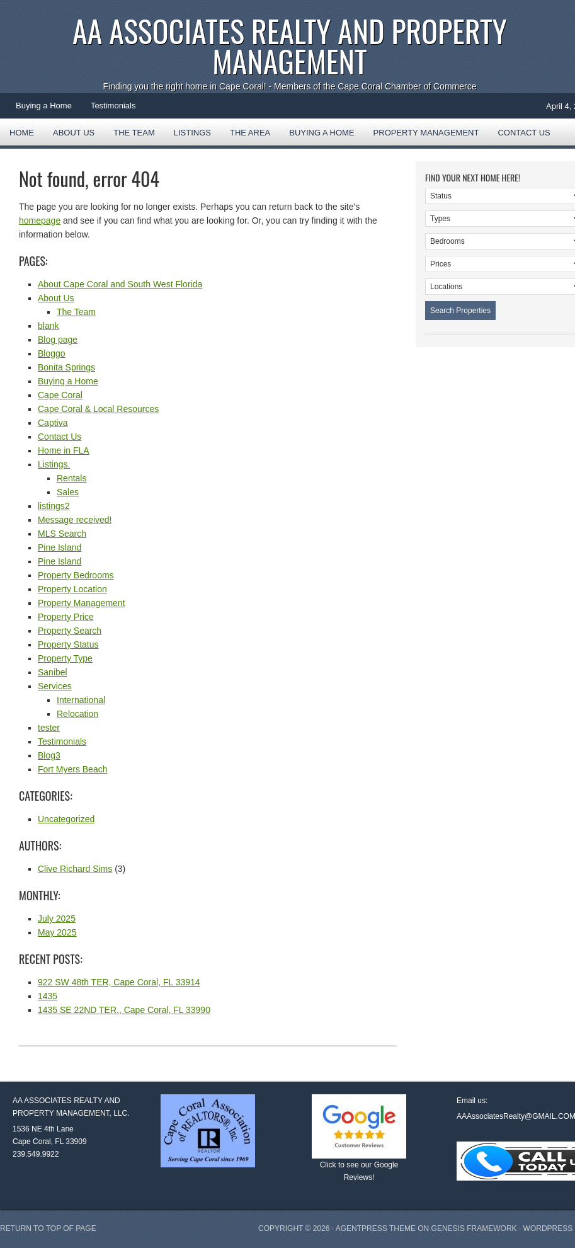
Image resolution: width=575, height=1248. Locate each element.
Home (21, 132)
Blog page (57, 340)
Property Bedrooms (76, 575)
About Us (73, 132)
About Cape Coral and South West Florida (120, 284)
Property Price (66, 617)
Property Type (65, 658)
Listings (192, 132)
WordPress (548, 1228)
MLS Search (62, 534)
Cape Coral (60, 395)
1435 (47, 996)
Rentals (71, 478)
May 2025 (57, 932)
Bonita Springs (66, 367)
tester (49, 728)
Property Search (69, 631)
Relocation (77, 714)
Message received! (75, 520)
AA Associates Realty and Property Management (289, 45)
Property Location (72, 589)
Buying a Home (44, 105)
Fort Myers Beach (72, 769)
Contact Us (524, 132)
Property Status (68, 644)
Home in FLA (63, 450)
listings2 (54, 506)
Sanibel (52, 672)
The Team (134, 132)
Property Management (426, 132)
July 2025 (57, 918)
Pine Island (59, 547)
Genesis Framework (474, 1228)
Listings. (54, 464)
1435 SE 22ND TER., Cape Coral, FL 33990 (124, 1010)
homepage (39, 220)
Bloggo (51, 353)
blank (48, 326)
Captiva (52, 423)
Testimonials (113, 105)
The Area (245, 137)
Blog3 (49, 755)
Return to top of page (48, 1228)
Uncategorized (66, 819)
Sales (68, 492)
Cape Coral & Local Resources (98, 409)
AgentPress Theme (376, 1228)
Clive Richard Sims (75, 869)
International (81, 700)
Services (55, 686)
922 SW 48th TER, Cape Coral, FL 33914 (119, 982)
